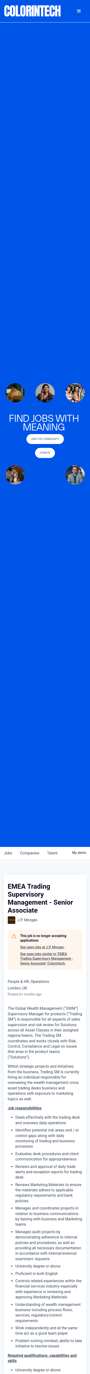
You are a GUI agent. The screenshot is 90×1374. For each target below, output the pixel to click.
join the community (45, 439)
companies (29, 853)
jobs (8, 853)
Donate (45, 452)
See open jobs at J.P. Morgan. (42, 947)
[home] (32, 11)
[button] (79, 11)
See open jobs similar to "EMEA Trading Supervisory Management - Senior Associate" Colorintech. (46, 958)
